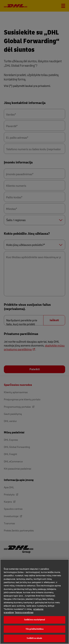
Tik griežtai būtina (34, 629)
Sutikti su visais (34, 638)
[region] (34, 601)
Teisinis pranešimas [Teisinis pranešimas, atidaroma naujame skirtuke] (24, 612)
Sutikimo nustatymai (34, 619)
